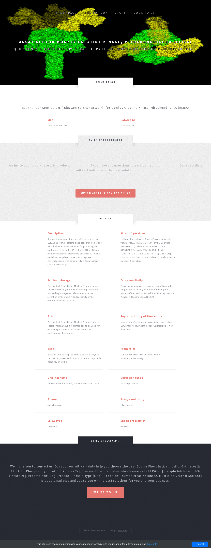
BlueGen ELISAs (76, 108)
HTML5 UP (122, 530)
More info (152, 544)
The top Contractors (105, 12)
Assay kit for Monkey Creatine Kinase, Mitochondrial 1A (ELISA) (140, 108)
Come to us (144, 12)
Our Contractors (48, 108)
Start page (66, 12)
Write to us (105, 492)
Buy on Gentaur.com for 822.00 (105, 193)
